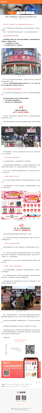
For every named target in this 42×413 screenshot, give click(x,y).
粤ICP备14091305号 (27, 408)
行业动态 (21, 12)
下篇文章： (3, 386)
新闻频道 (12, 12)
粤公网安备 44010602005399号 (17, 408)
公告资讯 (30, 12)
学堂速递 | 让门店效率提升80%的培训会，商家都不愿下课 (19, 384)
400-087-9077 (21, 404)
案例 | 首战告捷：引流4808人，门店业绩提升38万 (17, 386)
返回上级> (38, 381)
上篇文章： (3, 384)
